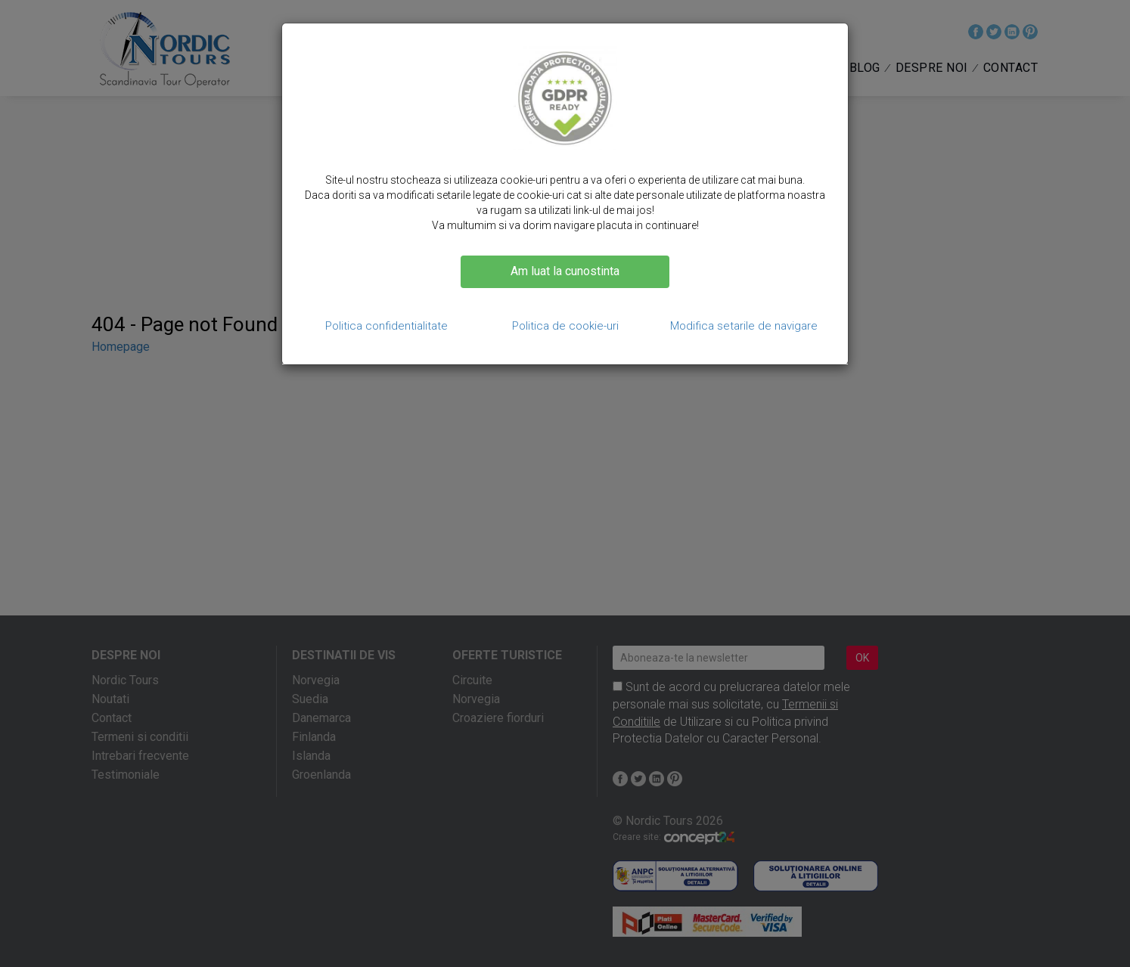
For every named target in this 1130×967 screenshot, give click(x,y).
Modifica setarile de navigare (744, 326)
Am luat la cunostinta (565, 271)
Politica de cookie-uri (565, 326)
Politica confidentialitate (386, 326)
